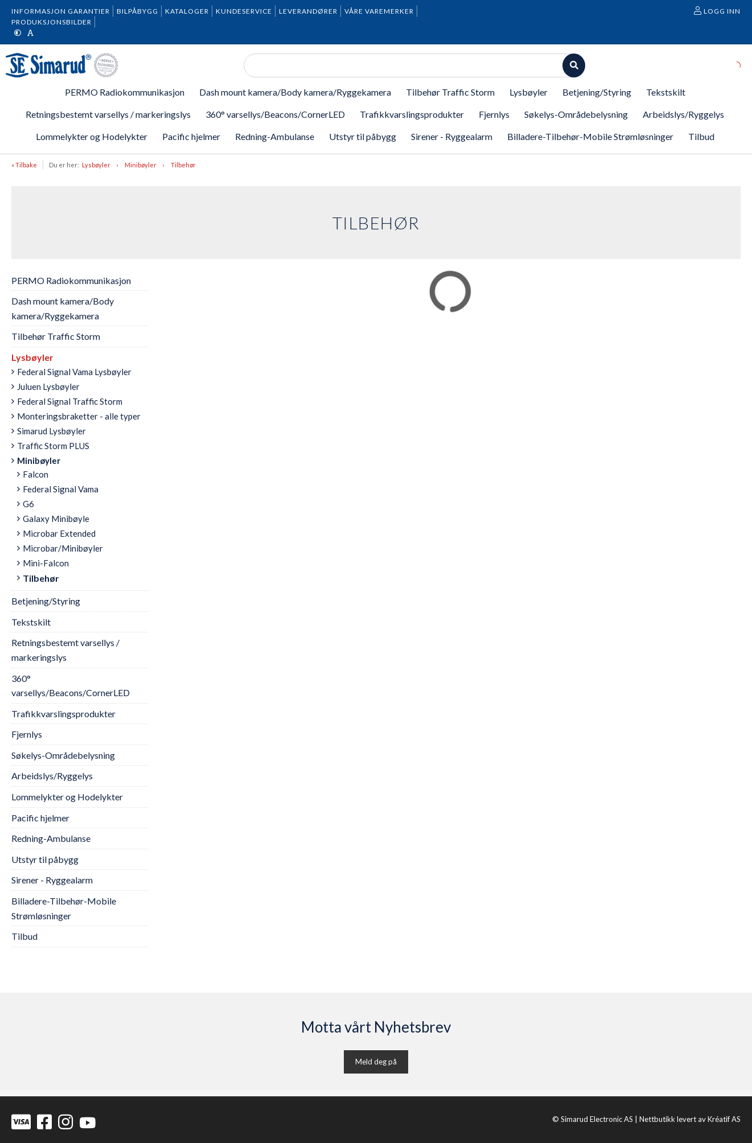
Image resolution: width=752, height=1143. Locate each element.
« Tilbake (24, 164)
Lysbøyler (96, 164)
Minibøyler (141, 164)
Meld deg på (376, 1061)
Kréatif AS (724, 1119)
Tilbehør (183, 164)
